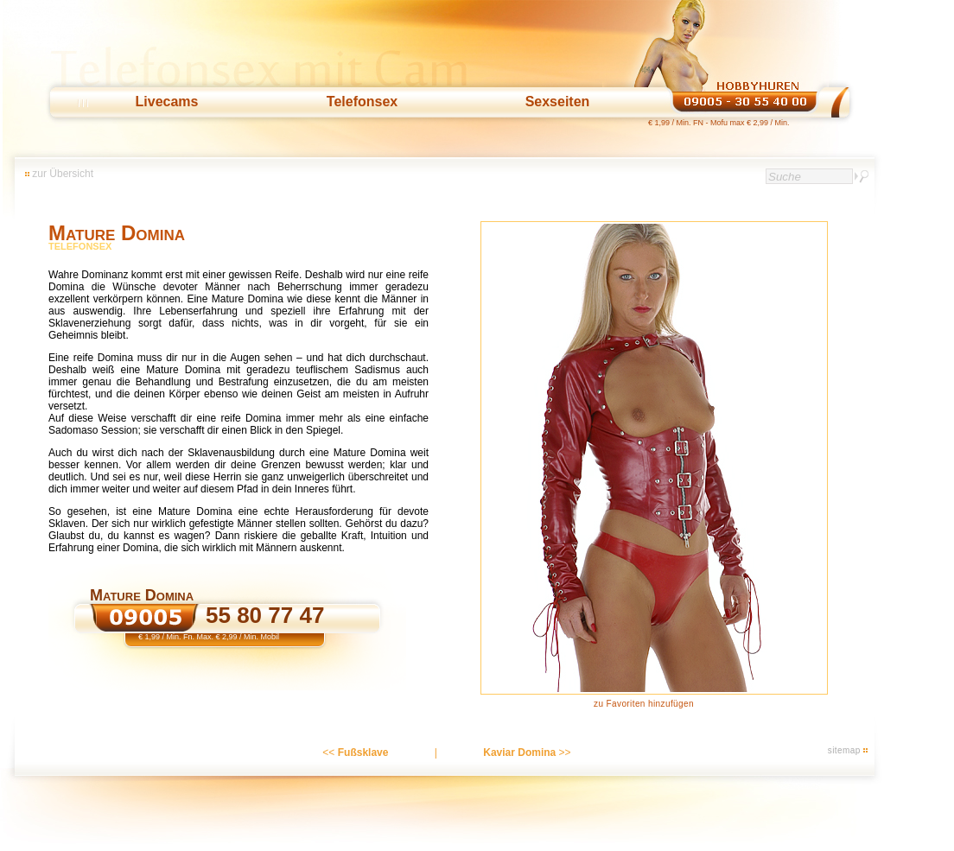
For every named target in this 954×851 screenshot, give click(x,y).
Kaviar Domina (519, 752)
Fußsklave (363, 752)
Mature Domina (116, 233)
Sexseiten (557, 101)
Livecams (167, 101)
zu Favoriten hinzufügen (644, 703)
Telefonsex (362, 101)
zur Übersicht (62, 174)
